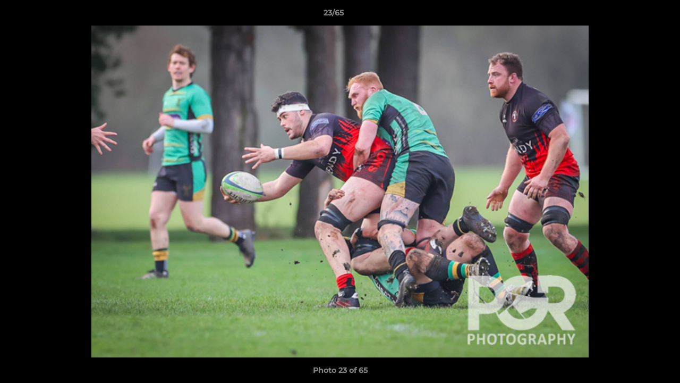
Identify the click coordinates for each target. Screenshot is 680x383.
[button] (635, 15)
